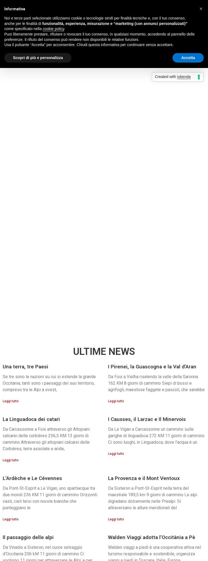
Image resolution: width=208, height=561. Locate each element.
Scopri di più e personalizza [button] (38, 58)
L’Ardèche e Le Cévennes (32, 478)
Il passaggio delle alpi (28, 537)
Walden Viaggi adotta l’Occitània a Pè (151, 537)
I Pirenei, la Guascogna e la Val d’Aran (152, 367)
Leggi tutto (11, 401)
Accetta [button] (188, 58)
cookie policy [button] (53, 29)
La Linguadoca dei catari (31, 419)
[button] (7, 181)
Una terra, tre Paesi (25, 367)
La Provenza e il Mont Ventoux (144, 478)
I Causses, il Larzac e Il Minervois (147, 419)
